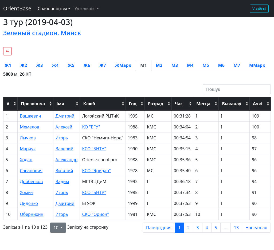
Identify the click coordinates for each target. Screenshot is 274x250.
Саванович (31, 171)
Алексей (64, 127)
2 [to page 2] (188, 228)
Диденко (29, 203)
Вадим (62, 181)
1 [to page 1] (179, 228)
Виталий (64, 171)
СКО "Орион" (95, 214)
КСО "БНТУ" (94, 149)
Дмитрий (65, 116)
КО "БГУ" (91, 127)
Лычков (28, 138)
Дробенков (31, 181)
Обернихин (31, 214)
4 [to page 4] (207, 228)
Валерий (64, 149)
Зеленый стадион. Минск (42, 33)
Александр (67, 160)
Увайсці (259, 8)
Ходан (26, 160)
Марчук (28, 149)
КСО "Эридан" (96, 171)
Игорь (62, 138)
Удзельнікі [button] (85, 8)
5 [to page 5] (216, 228)
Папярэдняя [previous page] (158, 228)
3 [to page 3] (197, 228)
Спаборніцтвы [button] (52, 8)
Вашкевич (30, 116)
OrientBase (17, 8)
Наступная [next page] (256, 228)
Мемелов (29, 127)
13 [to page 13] (236, 228)
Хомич (26, 192)
